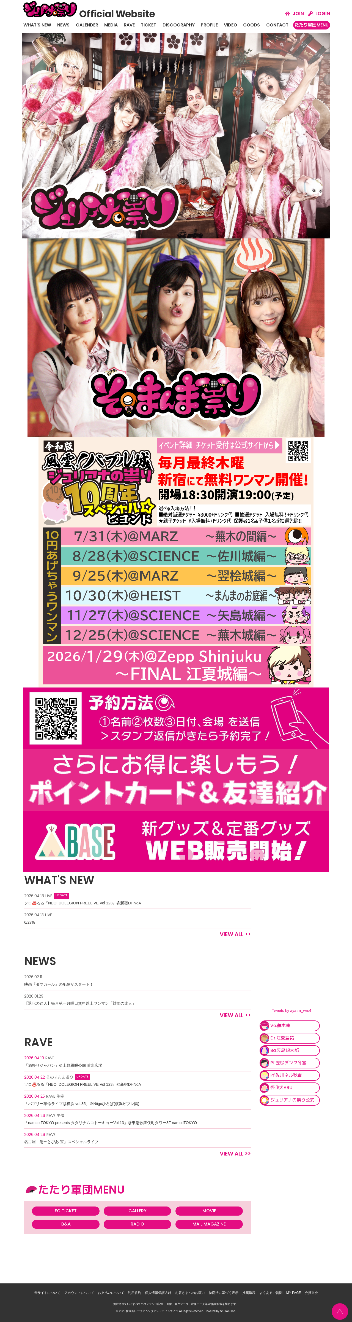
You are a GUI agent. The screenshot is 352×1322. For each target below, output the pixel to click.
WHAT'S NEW (37, 25)
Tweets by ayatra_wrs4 (291, 1010)
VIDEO (230, 25)
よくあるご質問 (270, 1293)
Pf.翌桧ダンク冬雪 (283, 1063)
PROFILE (209, 25)
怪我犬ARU (276, 1088)
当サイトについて (47, 1293)
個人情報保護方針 (158, 1293)
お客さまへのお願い (190, 1293)
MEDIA (111, 25)
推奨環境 (248, 1293)
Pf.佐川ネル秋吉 (281, 1075)
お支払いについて (111, 1293)
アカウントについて (79, 1293)
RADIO (137, 1224)
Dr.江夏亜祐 (277, 1038)
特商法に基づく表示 (223, 1293)
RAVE (129, 25)
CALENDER (87, 25)
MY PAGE (293, 1293)
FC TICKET (66, 1211)
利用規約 (134, 1293)
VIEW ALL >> (235, 934)
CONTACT (277, 25)
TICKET (148, 25)
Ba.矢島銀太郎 (279, 1050)
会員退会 (311, 1293)
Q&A (66, 1224)
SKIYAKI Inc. (228, 1310)
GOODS (251, 25)
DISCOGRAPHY (179, 25)
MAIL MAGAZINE (209, 1224)
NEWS (63, 25)
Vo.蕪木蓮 (275, 1026)
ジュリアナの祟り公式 (287, 1100)
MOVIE (209, 1211)
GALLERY (137, 1211)
